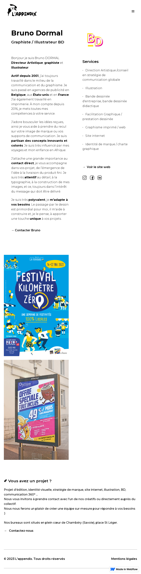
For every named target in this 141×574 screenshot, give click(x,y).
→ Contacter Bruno (25, 230)
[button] (133, 11)
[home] (22, 13)
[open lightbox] (36, 305)
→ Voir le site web (96, 167)
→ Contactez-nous (18, 530)
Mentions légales (124, 559)
